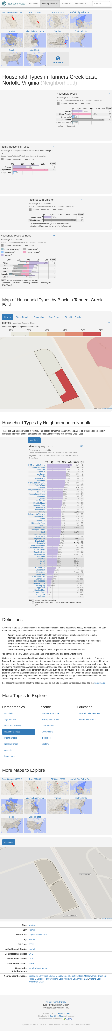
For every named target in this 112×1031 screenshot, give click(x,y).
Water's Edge (95, 979)
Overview (33, 3)
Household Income (50, 713)
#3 (82, 199)
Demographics (49, 3)
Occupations (47, 732)
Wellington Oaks (36, 982)
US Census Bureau (62, 1013)
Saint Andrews (65, 979)
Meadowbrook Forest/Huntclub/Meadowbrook (76, 976)
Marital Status (10, 738)
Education (80, 3)
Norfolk (32, 930)
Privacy (62, 1002)
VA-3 (31, 954)
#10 (81, 446)
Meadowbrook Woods (38, 968)
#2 (54, 146)
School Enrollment (87, 719)
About (48, 1002)
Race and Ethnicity (12, 725)
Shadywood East (80, 979)
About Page (99, 683)
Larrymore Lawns (47, 976)
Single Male (39, 317)
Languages (9, 756)
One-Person (54, 317)
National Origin (11, 744)
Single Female (22, 317)
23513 (31, 944)
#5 (109, 322)
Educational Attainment (89, 713)
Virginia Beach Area (38, 935)
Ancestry (8, 750)
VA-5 (31, 958)
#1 (110, 93)
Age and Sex (10, 719)
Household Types (12, 732)
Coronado (33, 976)
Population (9, 713)
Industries (46, 738)
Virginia (32, 925)
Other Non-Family (73, 317)
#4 (54, 235)
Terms (55, 1002)
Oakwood (39, 979)
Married (7, 317)
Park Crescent (51, 979)
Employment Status (50, 719)
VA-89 (31, 963)
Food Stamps (48, 725)
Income (66, 3)
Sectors (45, 744)
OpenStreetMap (56, 1016)
